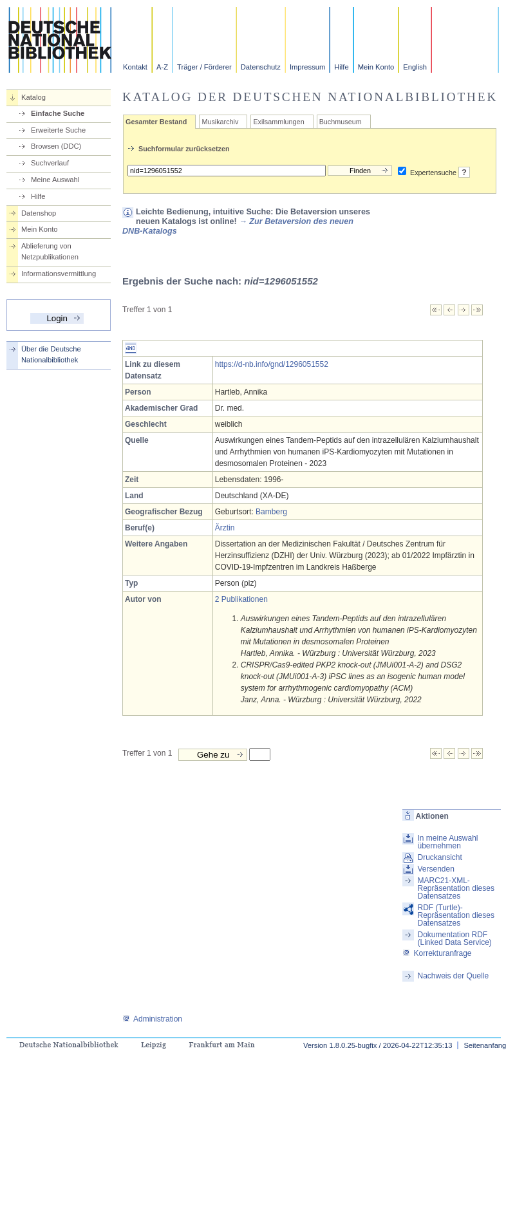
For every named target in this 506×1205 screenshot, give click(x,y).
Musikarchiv (219, 122)
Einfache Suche (57, 113)
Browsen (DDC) (56, 146)
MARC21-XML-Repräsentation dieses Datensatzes (455, 888)
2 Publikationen (241, 599)
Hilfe (341, 67)
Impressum (307, 67)
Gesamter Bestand (156, 122)
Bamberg (271, 511)
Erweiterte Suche (58, 130)
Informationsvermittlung (58, 273)
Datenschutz (261, 67)
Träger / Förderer (204, 67)
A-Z (162, 67)
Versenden (435, 868)
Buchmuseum (340, 122)
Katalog (33, 97)
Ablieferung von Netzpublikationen (50, 251)
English (415, 67)
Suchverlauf (50, 163)
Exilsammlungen (278, 122)
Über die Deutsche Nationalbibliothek (51, 354)
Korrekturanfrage (436, 953)
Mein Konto (376, 67)
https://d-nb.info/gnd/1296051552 (271, 364)
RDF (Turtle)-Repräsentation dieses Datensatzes (455, 915)
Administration (152, 1018)
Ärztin (225, 527)
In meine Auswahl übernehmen (447, 842)
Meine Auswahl (55, 179)
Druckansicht (439, 857)
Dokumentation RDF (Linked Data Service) (454, 938)
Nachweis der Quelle (453, 975)
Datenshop (38, 213)
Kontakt (135, 67)
